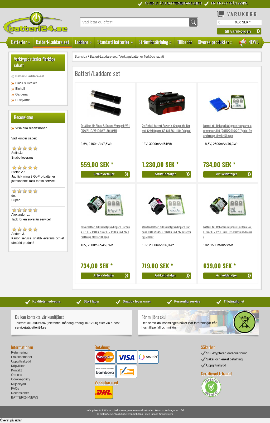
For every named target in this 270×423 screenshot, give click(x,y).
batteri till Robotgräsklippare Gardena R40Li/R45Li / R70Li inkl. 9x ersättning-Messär (227, 232)
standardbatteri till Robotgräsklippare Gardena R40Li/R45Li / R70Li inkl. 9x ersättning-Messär (166, 232)
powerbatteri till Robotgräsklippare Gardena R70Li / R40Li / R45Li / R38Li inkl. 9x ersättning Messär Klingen (105, 232)
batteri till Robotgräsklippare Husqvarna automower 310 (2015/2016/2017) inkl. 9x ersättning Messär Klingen (227, 130)
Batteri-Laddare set (52, 41)
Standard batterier (115, 41)
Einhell (20, 88)
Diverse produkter (215, 41)
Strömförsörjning (155, 41)
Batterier (20, 41)
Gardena (21, 94)
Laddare (83, 41)
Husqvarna (23, 100)
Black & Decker (26, 83)
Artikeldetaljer (103, 174)
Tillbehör (184, 41)
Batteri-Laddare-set (29, 76)
